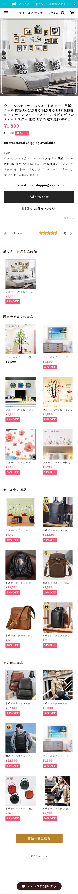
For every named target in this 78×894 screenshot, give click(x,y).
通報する (69, 218)
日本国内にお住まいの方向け (39, 208)
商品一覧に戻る (39, 838)
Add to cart (39, 197)
